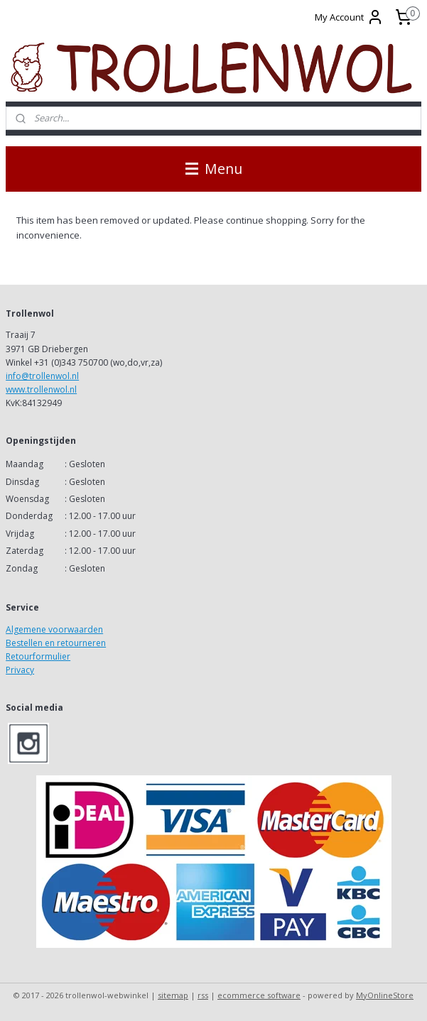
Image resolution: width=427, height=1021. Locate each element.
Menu (213, 168)
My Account (349, 17)
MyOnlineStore (385, 995)
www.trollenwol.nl (41, 389)
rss (203, 995)
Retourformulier (38, 656)
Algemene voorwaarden (54, 629)
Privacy (20, 670)
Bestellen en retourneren (56, 643)
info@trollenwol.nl (42, 376)
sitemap (173, 995)
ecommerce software (259, 995)
